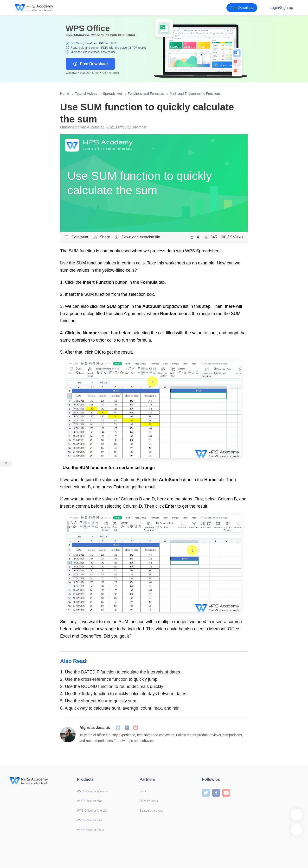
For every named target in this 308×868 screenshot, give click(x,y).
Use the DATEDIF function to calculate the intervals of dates (120, 672)
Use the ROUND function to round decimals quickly (112, 686)
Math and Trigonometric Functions (195, 93)
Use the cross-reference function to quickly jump (108, 679)
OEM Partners (149, 801)
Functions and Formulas (146, 93)
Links (143, 791)
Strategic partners (151, 810)
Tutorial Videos (86, 93)
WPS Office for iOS (89, 820)
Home (64, 93)
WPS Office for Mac (89, 801)
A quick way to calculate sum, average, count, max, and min (120, 708)
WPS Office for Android (92, 810)
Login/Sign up (281, 8)
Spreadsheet (112, 93)
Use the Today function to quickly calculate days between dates (123, 693)
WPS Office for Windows (93, 791)
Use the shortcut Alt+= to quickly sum (98, 701)
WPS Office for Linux (90, 830)
